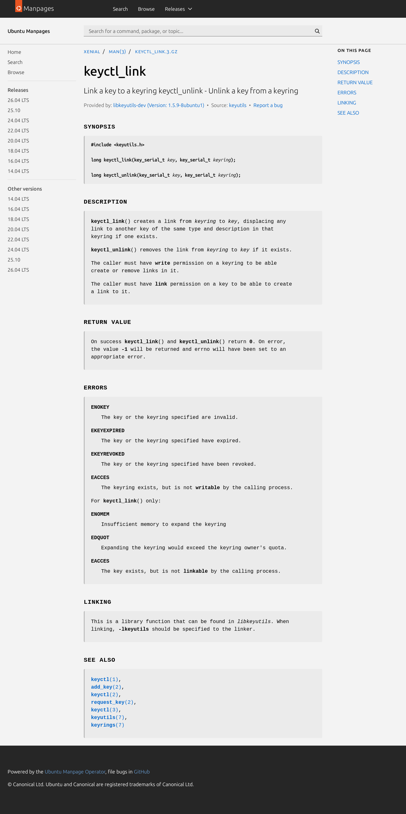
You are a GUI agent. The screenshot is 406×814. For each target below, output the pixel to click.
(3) (104, 710)
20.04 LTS (18, 140)
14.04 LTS (18, 171)
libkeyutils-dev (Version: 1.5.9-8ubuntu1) (158, 105)
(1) (104, 680)
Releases (175, 9)
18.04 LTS (18, 151)
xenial (92, 51)
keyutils (237, 105)
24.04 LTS (18, 120)
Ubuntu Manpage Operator (75, 771)
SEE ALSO (348, 113)
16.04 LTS (18, 161)
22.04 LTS (18, 130)
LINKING (346, 102)
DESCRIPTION (353, 72)
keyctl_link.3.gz (156, 51)
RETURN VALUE (355, 82)
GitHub (142, 771)
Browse (146, 9)
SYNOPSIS (348, 62)
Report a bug (268, 105)
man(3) (117, 51)
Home (14, 52)
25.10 (14, 110)
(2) (106, 687)
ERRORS (346, 92)
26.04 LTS (18, 100)
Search (120, 9)
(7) (108, 718)
